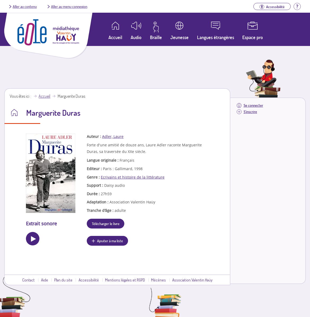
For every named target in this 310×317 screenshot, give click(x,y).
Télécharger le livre (106, 223)
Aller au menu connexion (69, 6)
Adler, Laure (113, 136)
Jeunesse (179, 37)
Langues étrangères (215, 37)
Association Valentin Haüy (192, 279)
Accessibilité (89, 279)
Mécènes (158, 279)
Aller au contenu (25, 6)
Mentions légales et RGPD (125, 279)
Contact (28, 279)
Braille (156, 37)
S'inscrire (250, 111)
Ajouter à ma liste (110, 240)
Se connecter (253, 105)
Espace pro (252, 37)
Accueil (44, 96)
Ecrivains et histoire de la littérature (133, 177)
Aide (44, 279)
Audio (136, 37)
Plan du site (63, 279)
